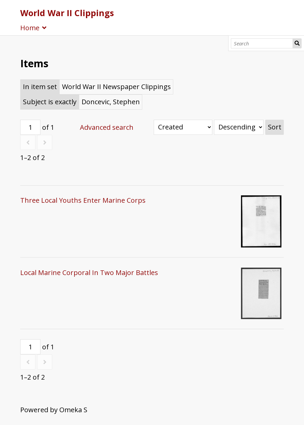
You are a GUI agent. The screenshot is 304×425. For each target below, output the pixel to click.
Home (29, 27)
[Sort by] (183, 127)
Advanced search (106, 127)
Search (297, 43)
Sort (274, 126)
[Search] (262, 43)
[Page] (30, 127)
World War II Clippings (67, 12)
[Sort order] (239, 127)
